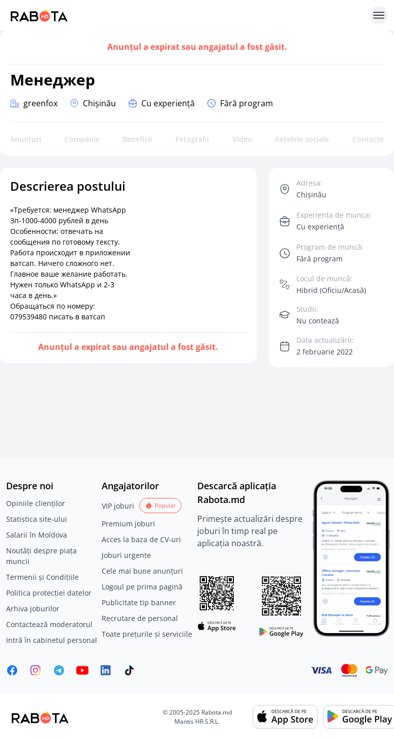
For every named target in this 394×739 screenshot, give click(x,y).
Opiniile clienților (35, 503)
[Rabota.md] (186, 15)
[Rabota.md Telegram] (59, 670)
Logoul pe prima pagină (142, 587)
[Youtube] (82, 670)
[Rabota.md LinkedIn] (106, 670)
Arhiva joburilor (32, 608)
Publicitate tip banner (139, 602)
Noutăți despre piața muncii (41, 556)
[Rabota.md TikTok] (129, 670)
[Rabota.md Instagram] (35, 670)
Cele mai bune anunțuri (142, 571)
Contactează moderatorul (49, 624)
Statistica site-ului (36, 519)
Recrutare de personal (140, 618)
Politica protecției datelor (49, 593)
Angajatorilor (130, 486)
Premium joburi (128, 523)
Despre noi (29, 486)
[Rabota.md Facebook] (12, 670)
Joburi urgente (126, 555)
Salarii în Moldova (36, 535)
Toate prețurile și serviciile (147, 634)
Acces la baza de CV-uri (141, 539)
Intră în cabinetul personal (51, 640)
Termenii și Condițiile (42, 577)
